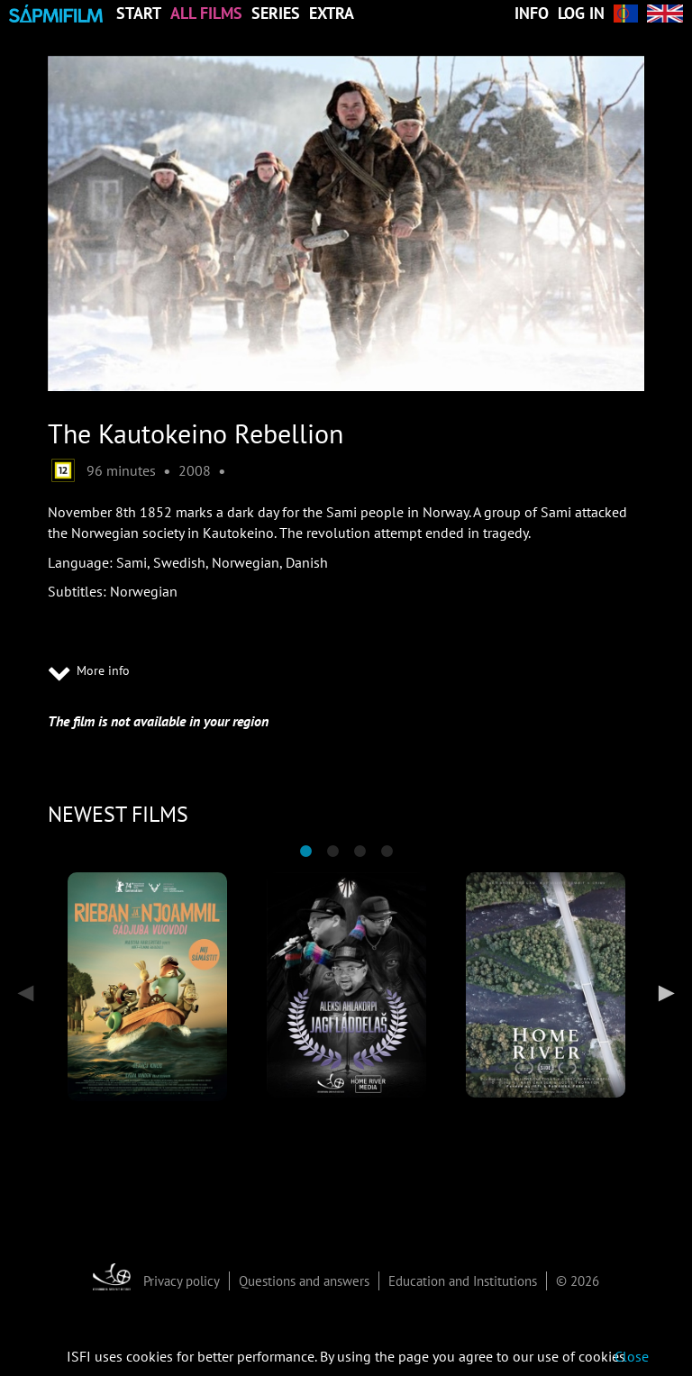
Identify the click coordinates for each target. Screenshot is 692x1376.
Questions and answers (304, 1280)
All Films (206, 14)
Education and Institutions (462, 1280)
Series (275, 14)
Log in (581, 14)
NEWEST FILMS (118, 814)
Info (531, 14)
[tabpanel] (147, 986)
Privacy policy (181, 1280)
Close (632, 1356)
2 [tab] (332, 852)
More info (89, 672)
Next (662, 993)
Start (138, 14)
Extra (331, 14)
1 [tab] (305, 852)
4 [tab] (387, 852)
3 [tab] (360, 852)
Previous (30, 993)
